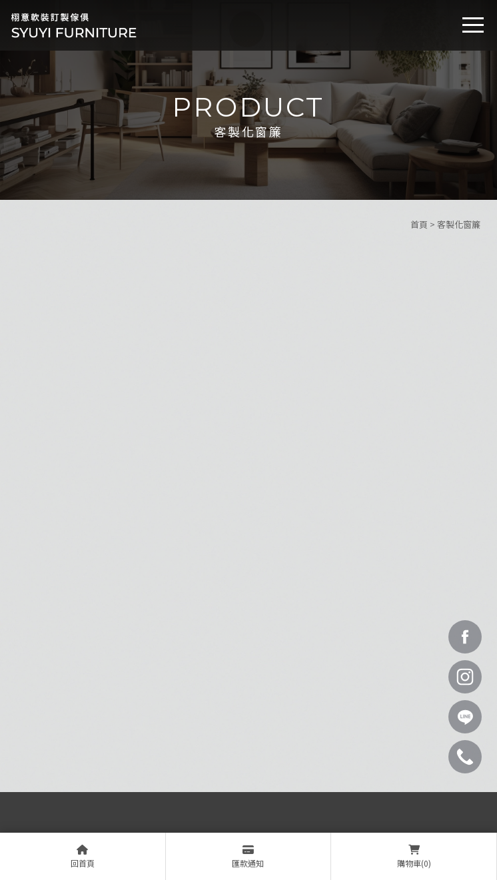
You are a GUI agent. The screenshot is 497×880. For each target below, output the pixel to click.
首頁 (419, 224)
